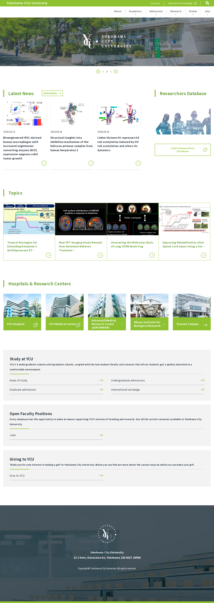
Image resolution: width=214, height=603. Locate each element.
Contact (155, 3)
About (117, 11)
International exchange (125, 389)
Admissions (156, 11)
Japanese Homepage (180, 3)
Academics (135, 11)
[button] (98, 71)
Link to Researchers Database (183, 149)
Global (193, 11)
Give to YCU (17, 475)
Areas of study (18, 380)
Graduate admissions (23, 389)
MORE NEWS (50, 93)
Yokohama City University (27, 3)
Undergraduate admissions (128, 380)
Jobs (207, 11)
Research (175, 11)
